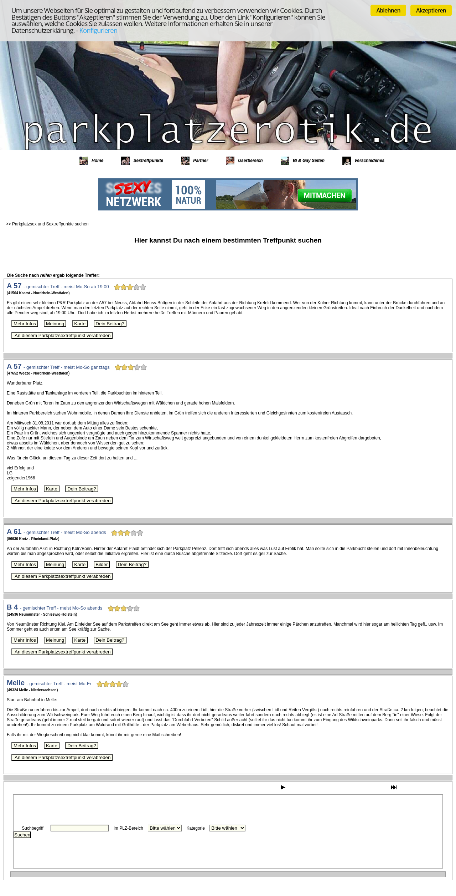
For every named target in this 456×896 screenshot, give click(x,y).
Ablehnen (388, 10)
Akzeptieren (431, 10)
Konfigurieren (98, 30)
